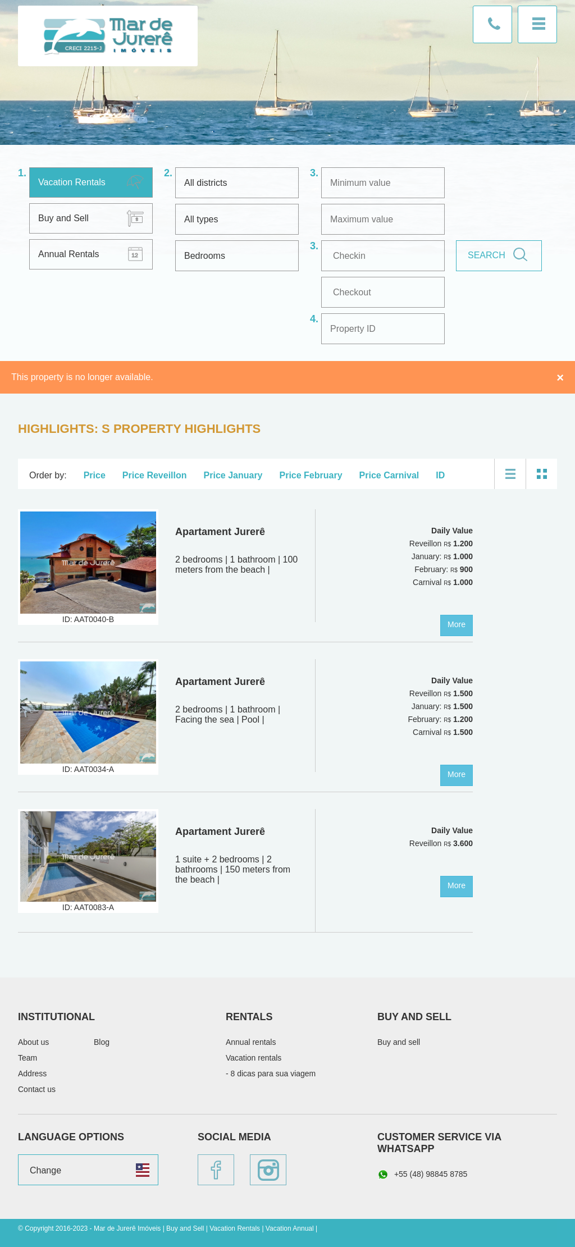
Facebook (216, 1169)
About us (33, 1042)
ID (440, 475)
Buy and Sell (63, 218)
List (510, 474)
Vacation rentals (253, 1057)
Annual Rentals (68, 254)
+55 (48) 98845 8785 (422, 1174)
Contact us (492, 24)
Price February (311, 475)
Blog (101, 1042)
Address (32, 1073)
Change (45, 1170)
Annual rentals (251, 1042)
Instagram (268, 1169)
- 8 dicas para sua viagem (271, 1073)
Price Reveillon (154, 475)
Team (27, 1057)
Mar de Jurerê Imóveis (107, 36)
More (457, 624)
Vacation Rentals (72, 182)
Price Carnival (389, 475)
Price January (233, 475)
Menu (537, 24)
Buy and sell (398, 1042)
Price (95, 475)
